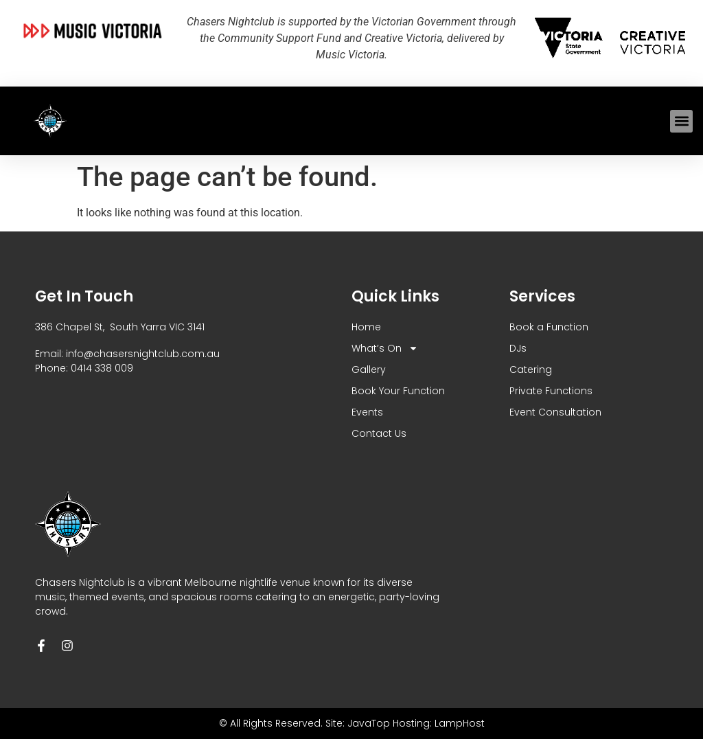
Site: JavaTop (357, 723)
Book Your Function (398, 391)
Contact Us (379, 433)
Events (367, 412)
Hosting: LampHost (439, 723)
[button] (681, 121)
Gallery (369, 369)
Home (366, 327)
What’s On (385, 348)
